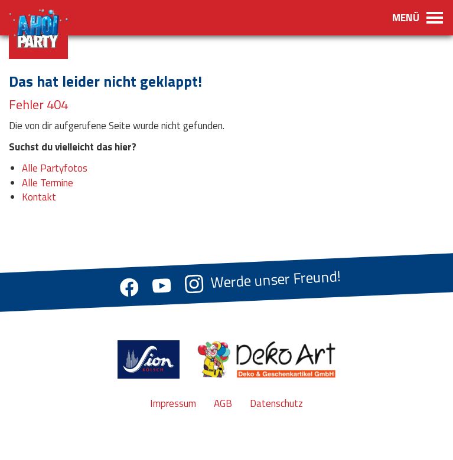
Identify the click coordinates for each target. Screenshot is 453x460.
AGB (223, 403)
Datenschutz (276, 403)
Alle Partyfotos (54, 168)
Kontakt (39, 197)
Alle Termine (47, 182)
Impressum (173, 403)
